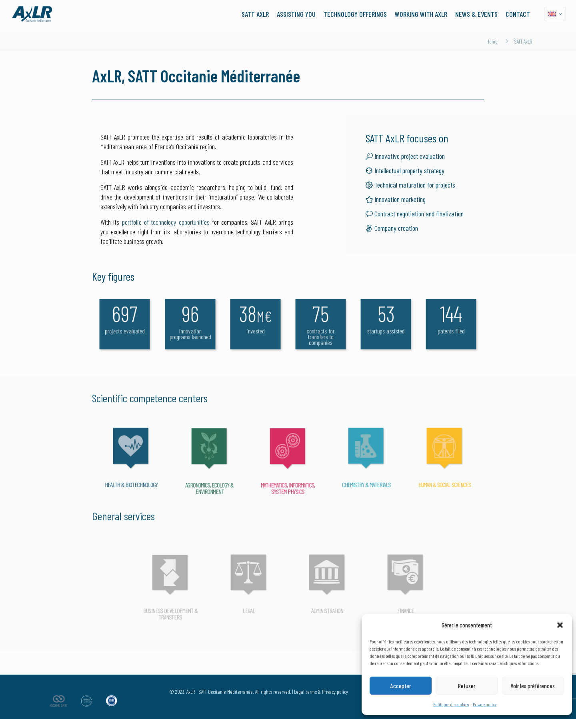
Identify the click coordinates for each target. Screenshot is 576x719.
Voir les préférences (533, 685)
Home (492, 41)
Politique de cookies (451, 704)
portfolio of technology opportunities (166, 222)
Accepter (400, 685)
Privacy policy (484, 704)
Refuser (466, 685)
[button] (560, 625)
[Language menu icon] (555, 14)
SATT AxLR (523, 41)
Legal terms (305, 691)
